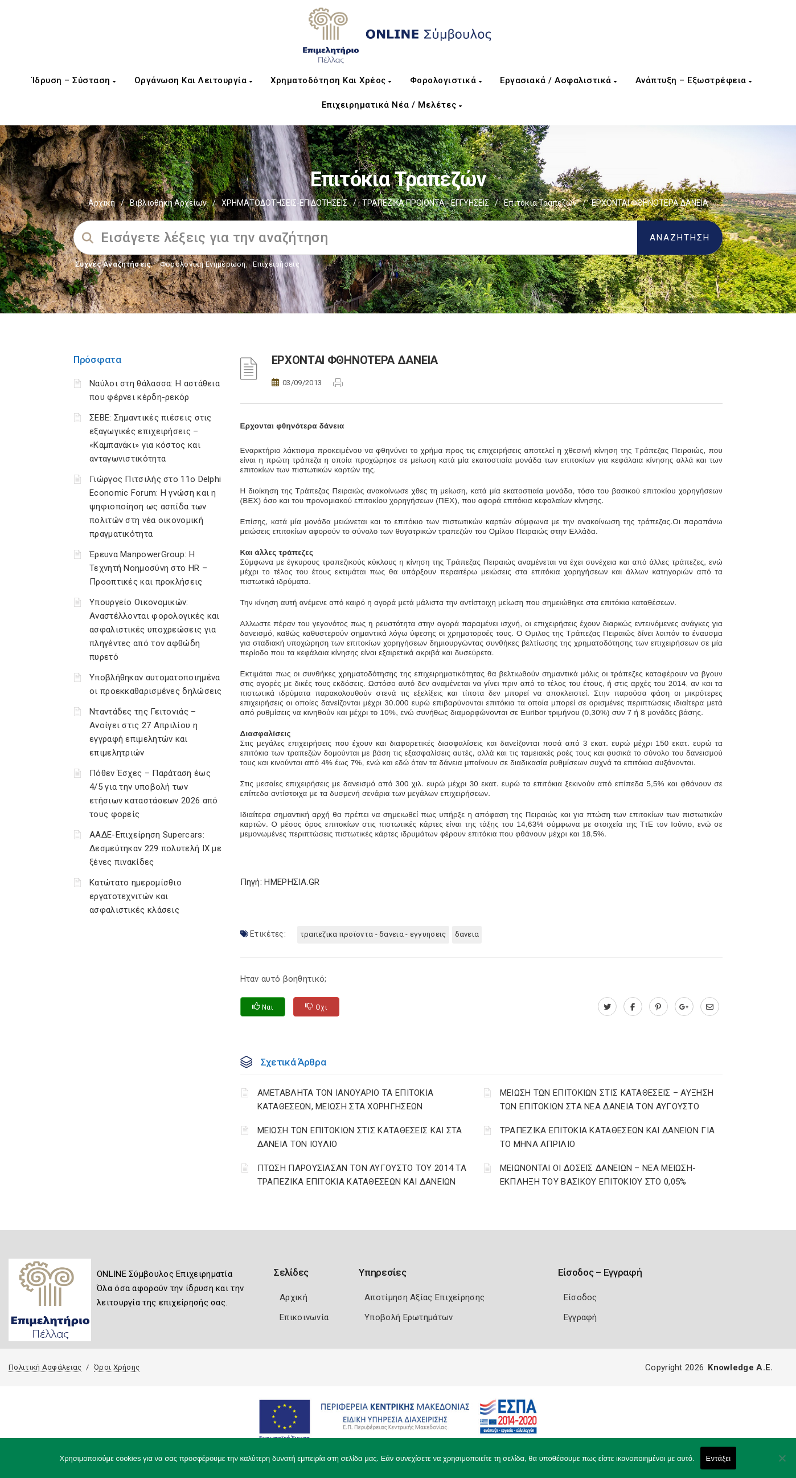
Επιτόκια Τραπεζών (540, 202)
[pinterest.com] (658, 1007)
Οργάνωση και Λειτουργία (193, 80)
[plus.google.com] (684, 1007)
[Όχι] (781, 1463)
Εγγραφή (580, 1317)
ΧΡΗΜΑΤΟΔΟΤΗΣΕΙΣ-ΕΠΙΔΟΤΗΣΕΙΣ (284, 202)
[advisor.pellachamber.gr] (710, 1007)
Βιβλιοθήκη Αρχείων (168, 202)
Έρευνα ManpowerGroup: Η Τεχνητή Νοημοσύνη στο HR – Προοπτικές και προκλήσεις (148, 568)
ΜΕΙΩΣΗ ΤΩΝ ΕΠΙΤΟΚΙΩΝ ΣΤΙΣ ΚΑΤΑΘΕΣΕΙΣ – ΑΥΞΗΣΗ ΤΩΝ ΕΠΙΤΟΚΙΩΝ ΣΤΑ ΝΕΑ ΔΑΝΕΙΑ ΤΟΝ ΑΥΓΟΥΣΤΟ (607, 1100)
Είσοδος (580, 1297)
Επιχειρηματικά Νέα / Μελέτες (392, 105)
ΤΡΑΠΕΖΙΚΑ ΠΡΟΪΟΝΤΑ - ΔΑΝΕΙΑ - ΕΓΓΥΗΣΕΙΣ (373, 934)
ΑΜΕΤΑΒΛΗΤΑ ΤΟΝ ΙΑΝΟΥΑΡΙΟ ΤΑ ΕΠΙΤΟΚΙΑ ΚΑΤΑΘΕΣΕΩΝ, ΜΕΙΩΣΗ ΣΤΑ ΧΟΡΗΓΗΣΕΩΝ (345, 1100)
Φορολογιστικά (446, 80)
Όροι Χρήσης (116, 1367)
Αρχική (101, 202)
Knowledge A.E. (740, 1367)
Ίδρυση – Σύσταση (74, 80)
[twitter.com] (607, 1007)
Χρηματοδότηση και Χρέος (331, 80)
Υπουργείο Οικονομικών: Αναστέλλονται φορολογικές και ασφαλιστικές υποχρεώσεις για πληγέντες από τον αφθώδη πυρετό (154, 629)
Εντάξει (718, 1458)
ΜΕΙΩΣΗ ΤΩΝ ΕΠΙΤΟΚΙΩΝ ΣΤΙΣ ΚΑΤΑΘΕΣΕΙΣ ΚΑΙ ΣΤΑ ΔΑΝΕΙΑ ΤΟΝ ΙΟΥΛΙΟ (359, 1137)
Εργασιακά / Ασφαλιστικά (558, 80)
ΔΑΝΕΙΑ (467, 934)
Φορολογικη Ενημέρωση (203, 264)
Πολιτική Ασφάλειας (45, 1367)
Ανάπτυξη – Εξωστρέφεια (693, 80)
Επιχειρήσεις (276, 264)
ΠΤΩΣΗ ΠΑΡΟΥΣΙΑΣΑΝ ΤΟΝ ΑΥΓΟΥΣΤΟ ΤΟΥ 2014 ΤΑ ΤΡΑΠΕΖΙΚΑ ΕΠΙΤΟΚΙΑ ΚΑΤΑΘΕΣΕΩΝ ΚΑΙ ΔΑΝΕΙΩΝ (362, 1175)
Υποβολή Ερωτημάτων (408, 1317)
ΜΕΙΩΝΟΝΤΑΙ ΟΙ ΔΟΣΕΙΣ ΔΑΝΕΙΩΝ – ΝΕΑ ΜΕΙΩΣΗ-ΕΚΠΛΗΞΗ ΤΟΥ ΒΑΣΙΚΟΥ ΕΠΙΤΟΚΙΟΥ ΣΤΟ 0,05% (598, 1175)
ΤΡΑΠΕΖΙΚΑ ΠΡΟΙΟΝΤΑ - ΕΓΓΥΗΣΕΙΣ (425, 202)
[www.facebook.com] (633, 1007)
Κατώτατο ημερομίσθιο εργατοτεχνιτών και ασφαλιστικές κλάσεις (135, 896)
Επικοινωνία (304, 1317)
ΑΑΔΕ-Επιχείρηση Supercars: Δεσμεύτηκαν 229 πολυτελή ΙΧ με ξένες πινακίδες (155, 848)
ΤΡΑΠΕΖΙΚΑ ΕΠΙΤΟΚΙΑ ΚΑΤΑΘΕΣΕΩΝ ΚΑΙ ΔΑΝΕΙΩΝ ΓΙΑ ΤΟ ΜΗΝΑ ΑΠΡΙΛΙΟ (607, 1137)
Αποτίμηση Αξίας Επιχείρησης (424, 1297)
